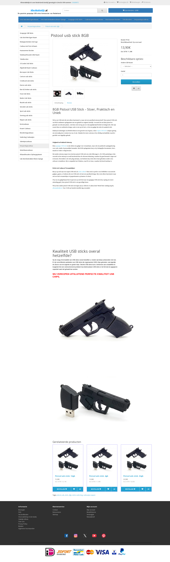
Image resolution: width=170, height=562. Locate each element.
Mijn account (91, 510)
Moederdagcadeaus (26, 133)
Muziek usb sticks (25, 103)
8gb (70, 495)
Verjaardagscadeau (141, 19)
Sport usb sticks (25, 111)
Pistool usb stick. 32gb (133, 476)
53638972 (75, 3)
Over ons (21, 522)
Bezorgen (21, 510)
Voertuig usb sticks (26, 115)
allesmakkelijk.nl (57, 188)
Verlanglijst (90, 515)
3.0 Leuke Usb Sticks (26, 64)
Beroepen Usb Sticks (27, 72)
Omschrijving (58, 103)
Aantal (123, 71)
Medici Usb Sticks (25, 98)
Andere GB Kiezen (127, 63)
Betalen (20, 526)
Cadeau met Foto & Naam (94, 19)
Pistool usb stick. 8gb (52, 26)
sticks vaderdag (77, 495)
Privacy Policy (22, 524)
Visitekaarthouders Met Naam (30, 55)
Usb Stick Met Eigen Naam (29, 19)
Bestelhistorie (91, 512)
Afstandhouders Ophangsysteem (31, 154)
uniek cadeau (82, 171)
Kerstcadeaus (24, 124)
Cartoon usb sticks (26, 77)
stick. (66, 495)
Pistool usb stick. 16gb (65, 476)
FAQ (19, 512)
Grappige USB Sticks (75, 19)
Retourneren (57, 512)
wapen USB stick (102, 130)
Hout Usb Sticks (25, 94)
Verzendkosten (23, 515)
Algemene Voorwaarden (26, 529)
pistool (58, 495)
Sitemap (55, 515)
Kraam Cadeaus (25, 128)
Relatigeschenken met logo (29, 42)
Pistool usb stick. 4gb (98, 476)
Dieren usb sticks (25, 85)
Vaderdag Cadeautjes (27, 137)
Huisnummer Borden (112, 19)
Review (69, 103)
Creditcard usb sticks (27, 81)
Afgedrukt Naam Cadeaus (28, 68)
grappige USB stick (61, 146)
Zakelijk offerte (23, 519)
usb (63, 495)
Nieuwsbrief (91, 517)
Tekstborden (127, 19)
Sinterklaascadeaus (26, 150)
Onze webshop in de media (27, 517)
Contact (55, 510)
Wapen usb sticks (25, 120)
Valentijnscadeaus (26, 141)
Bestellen (136, 82)
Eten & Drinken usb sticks (28, 90)
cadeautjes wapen (89, 495)
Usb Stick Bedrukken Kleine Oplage (53, 19)
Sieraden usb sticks (26, 107)
